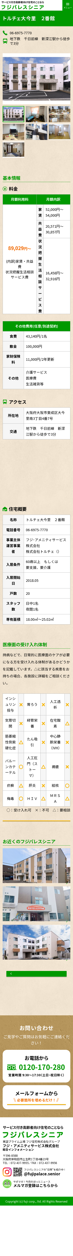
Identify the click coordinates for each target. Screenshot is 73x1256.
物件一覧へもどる (36, 1012)
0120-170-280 (42, 1108)
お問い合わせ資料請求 (42, 832)
